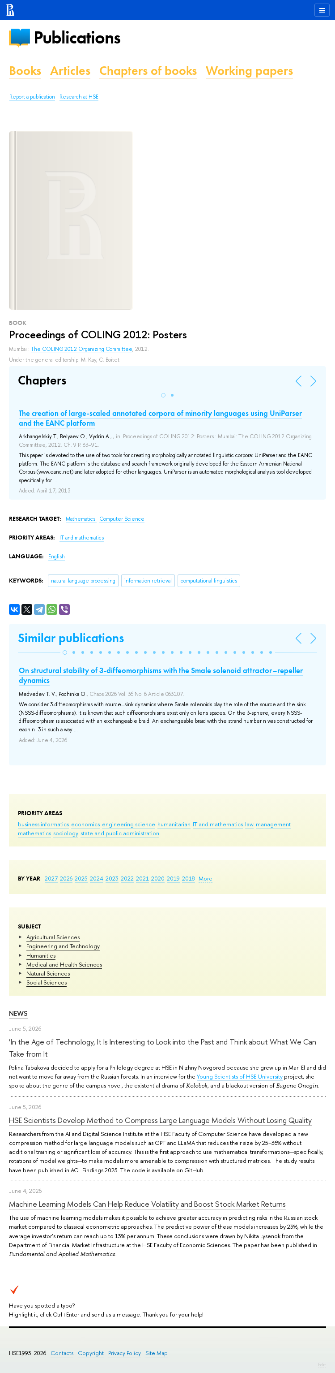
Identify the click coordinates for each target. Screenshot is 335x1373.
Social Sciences (46, 982)
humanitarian (174, 824)
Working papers (249, 70)
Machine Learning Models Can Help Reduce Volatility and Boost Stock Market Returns (147, 1204)
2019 (173, 878)
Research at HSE (78, 96)
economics (85, 824)
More (205, 878)
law (249, 824)
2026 (66, 878)
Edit (322, 1364)
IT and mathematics (218, 824)
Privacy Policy (124, 1353)
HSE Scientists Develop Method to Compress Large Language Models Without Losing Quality (160, 1120)
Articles (70, 70)
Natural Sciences (48, 973)
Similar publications (71, 638)
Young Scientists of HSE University (240, 1076)
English (56, 556)
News (18, 1013)
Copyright (91, 1353)
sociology (65, 833)
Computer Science (121, 518)
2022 (127, 878)
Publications (77, 37)
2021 (142, 878)
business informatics (43, 824)
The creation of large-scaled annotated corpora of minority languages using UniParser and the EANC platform (160, 418)
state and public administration (120, 833)
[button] (163, 395)
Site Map (156, 1353)
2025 (81, 878)
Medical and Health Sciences (64, 964)
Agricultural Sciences (53, 937)
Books (25, 70)
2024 (96, 878)
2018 (188, 878)
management (273, 824)
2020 (158, 878)
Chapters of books (148, 70)
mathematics (34, 833)
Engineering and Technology (63, 946)
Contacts (62, 1353)
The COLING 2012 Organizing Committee (81, 349)
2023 (112, 878)
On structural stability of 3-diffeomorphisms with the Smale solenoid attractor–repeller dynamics (161, 675)
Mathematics (81, 518)
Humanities (40, 955)
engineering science (128, 824)
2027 (51, 878)
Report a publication (32, 96)
